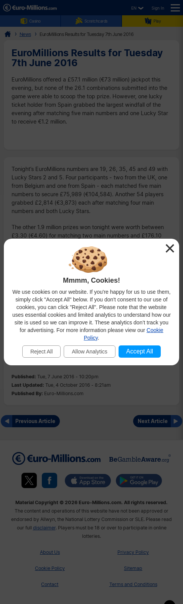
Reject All (41, 351)
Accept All (139, 351)
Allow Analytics (89, 351)
